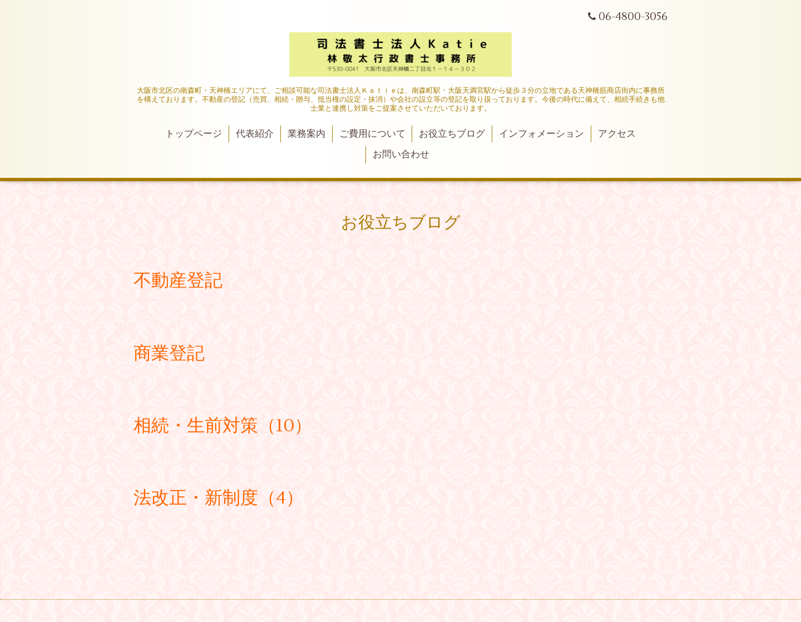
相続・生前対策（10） (223, 425)
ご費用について (372, 134)
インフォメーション (541, 134)
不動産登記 (178, 280)
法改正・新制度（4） (219, 497)
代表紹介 (255, 134)
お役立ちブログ (452, 134)
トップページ (193, 134)
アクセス (617, 134)
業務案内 (306, 134)
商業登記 (169, 353)
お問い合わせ (401, 154)
